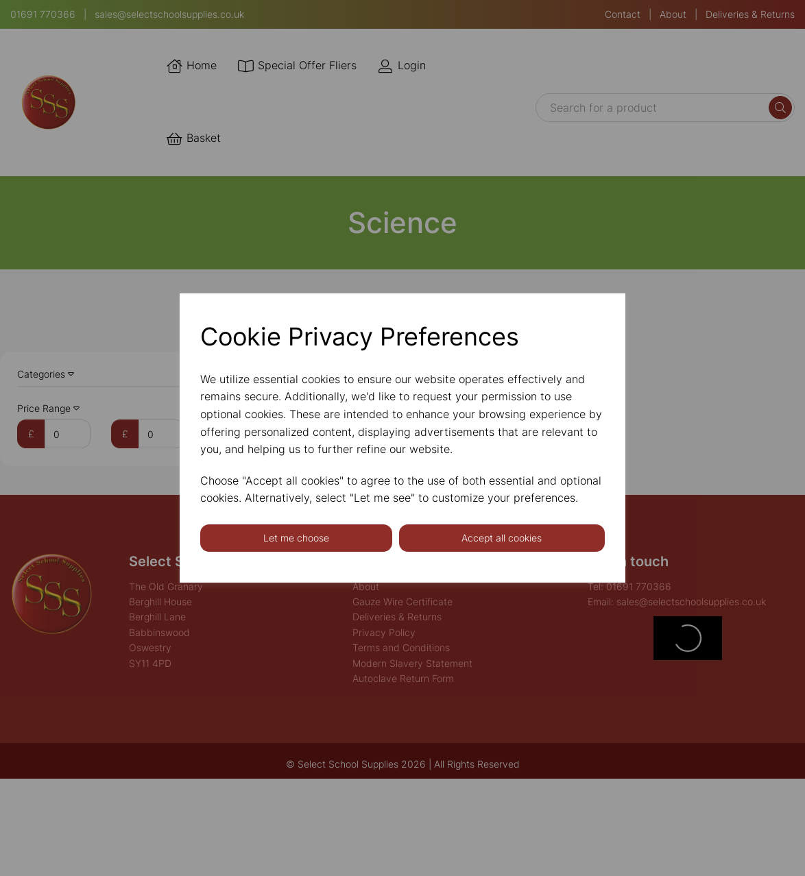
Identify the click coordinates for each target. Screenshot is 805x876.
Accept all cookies (501, 538)
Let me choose (296, 538)
